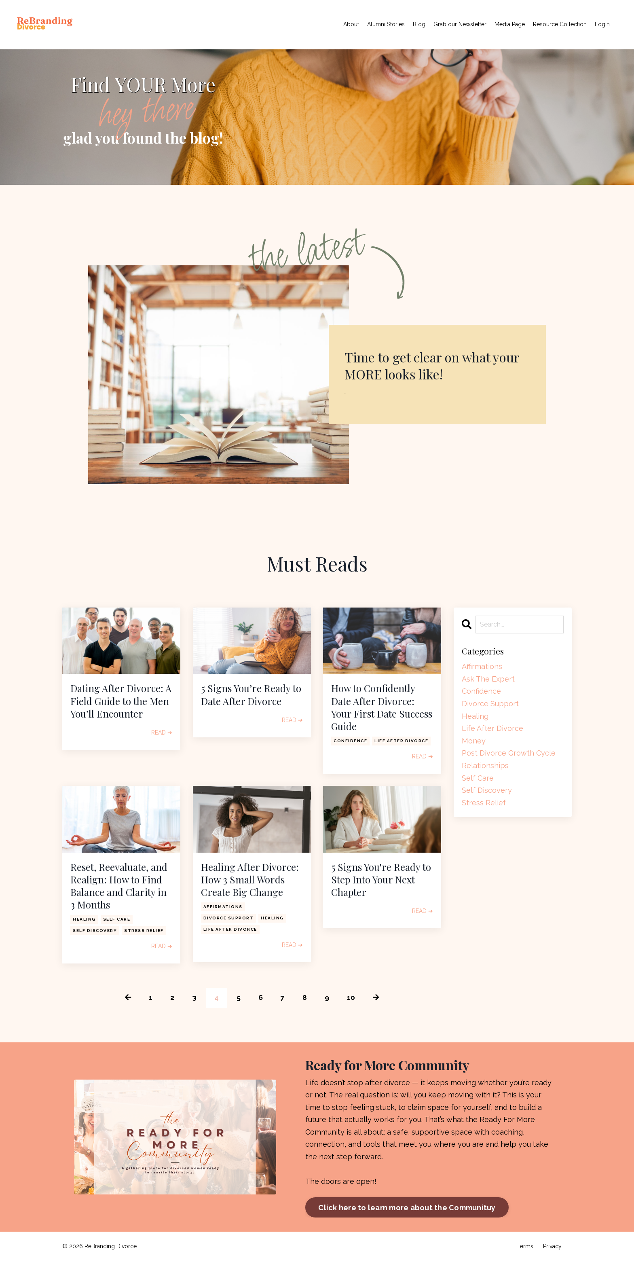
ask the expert (488, 679)
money (474, 741)
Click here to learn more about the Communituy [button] (406, 1208)
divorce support (228, 918)
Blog (419, 24)
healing (84, 919)
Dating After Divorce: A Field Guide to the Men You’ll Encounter (120, 701)
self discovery (95, 930)
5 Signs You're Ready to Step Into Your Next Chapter (381, 879)
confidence (350, 741)
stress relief (144, 930)
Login (602, 24)
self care (117, 919)
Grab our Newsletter (459, 24)
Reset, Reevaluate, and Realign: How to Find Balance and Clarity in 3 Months (118, 886)
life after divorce (401, 741)
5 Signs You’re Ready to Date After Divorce (251, 694)
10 (351, 997)
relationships (485, 765)
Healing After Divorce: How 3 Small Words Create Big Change (250, 879)
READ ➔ (161, 732)
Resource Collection (560, 24)
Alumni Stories (386, 24)
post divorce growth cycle (509, 753)
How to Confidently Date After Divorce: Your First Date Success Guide (381, 707)
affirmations (223, 906)
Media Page (510, 24)
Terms (525, 1247)
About (351, 24)
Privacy (552, 1247)
